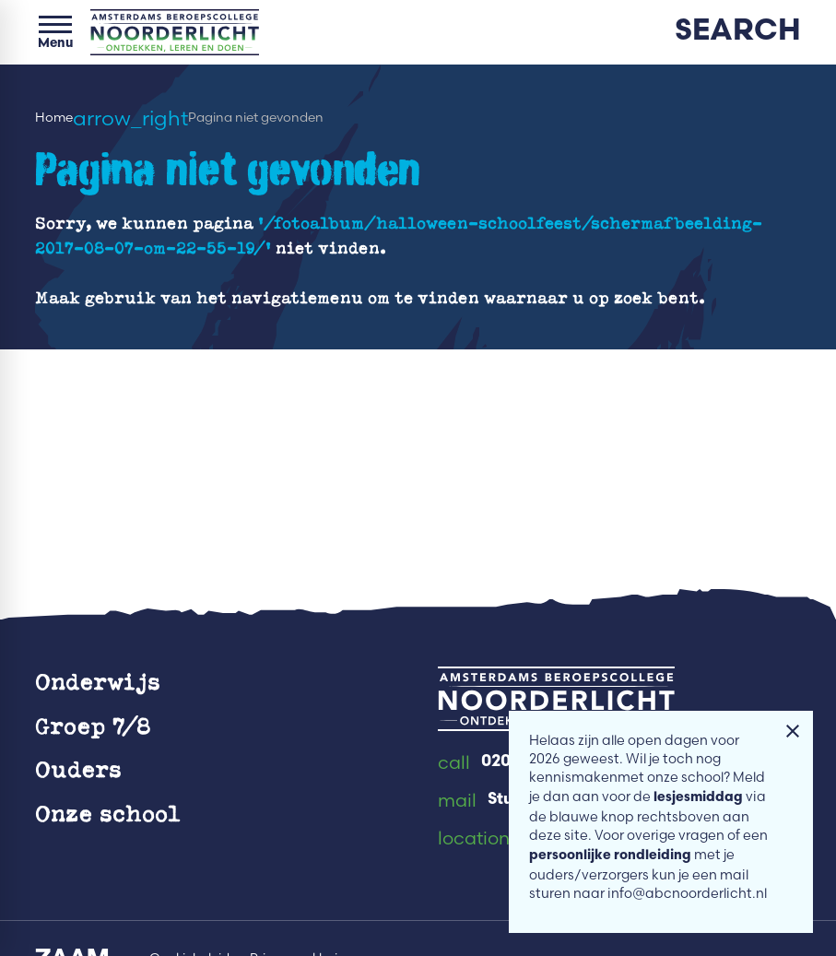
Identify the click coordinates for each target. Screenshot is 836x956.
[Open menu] (55, 32)
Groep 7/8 (93, 725)
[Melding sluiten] (792, 731)
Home (54, 117)
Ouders (78, 768)
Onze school (108, 812)
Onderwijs (97, 681)
